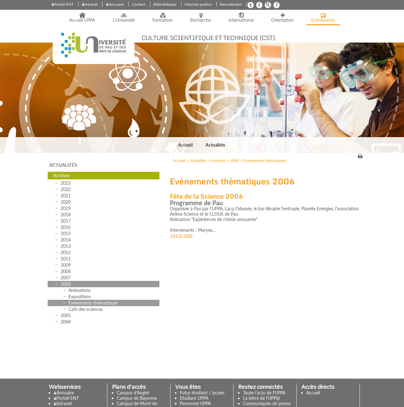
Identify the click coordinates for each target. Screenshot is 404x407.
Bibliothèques (164, 4)
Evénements (323, 20)
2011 (66, 258)
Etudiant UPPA (194, 398)
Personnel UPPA (195, 403)
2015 (66, 233)
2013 (66, 246)
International (241, 20)
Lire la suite (182, 235)
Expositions (79, 296)
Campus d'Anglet (133, 392)
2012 (66, 252)
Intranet (91, 4)
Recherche (200, 20)
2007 (66, 277)
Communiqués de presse (267, 403)
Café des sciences (85, 309)
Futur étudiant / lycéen (202, 392)
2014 (66, 239)
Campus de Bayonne (137, 398)
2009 (66, 265)
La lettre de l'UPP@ (261, 398)
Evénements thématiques (93, 302)
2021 (66, 195)
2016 (66, 227)
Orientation (282, 20)
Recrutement (230, 4)
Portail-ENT (64, 4)
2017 (66, 221)
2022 (66, 189)
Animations (79, 290)
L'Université (124, 20)
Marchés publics (198, 4)
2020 (66, 202)
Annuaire (116, 4)
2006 (66, 284)
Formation (162, 20)
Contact (138, 4)
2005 (66, 315)
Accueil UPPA (82, 20)
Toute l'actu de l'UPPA (264, 392)
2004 (66, 321)
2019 (66, 208)
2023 (66, 183)
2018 (66, 214)
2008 (66, 271)
